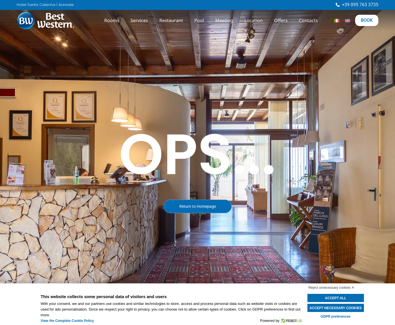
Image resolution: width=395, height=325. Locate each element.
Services (139, 20)
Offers (281, 20)
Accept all (335, 298)
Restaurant (171, 20)
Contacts (308, 20)
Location (253, 20)
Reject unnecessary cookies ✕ (331, 288)
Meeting (224, 20)
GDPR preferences (336, 316)
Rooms (111, 20)
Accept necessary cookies (335, 308)
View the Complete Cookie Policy (67, 321)
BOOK (367, 20)
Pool (199, 20)
